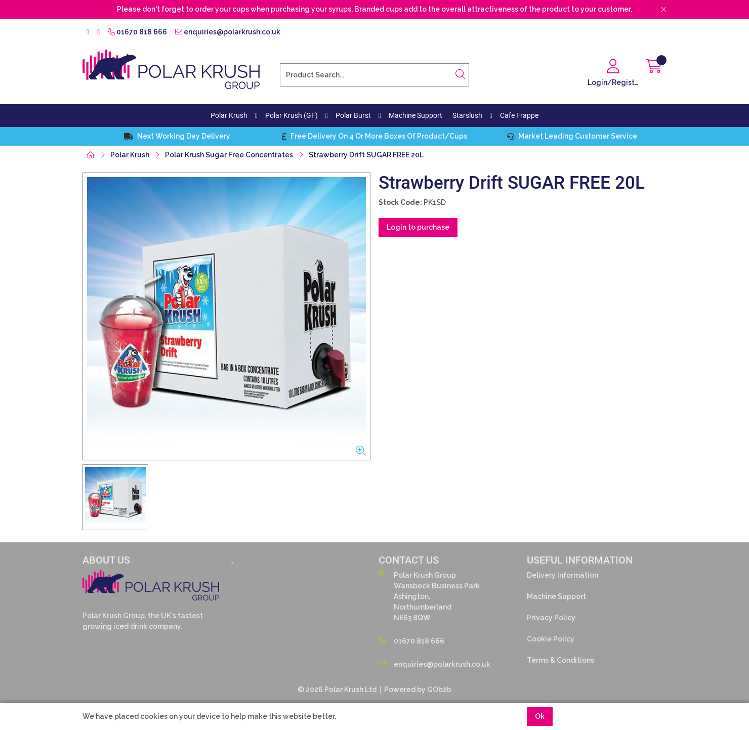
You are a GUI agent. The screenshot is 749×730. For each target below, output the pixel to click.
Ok (540, 716)
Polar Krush (229, 115)
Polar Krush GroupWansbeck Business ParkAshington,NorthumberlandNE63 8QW (429, 596)
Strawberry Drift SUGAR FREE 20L (366, 155)
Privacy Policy (551, 618)
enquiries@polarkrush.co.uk (227, 32)
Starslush (467, 115)
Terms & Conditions (560, 660)
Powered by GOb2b (417, 689)
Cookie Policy (550, 639)
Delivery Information (562, 575)
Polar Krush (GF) (291, 115)
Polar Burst (353, 115)
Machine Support (415, 115)
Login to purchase (418, 227)
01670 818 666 (137, 32)
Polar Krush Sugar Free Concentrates (229, 155)
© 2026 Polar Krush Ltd (337, 689)
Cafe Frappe (519, 115)
